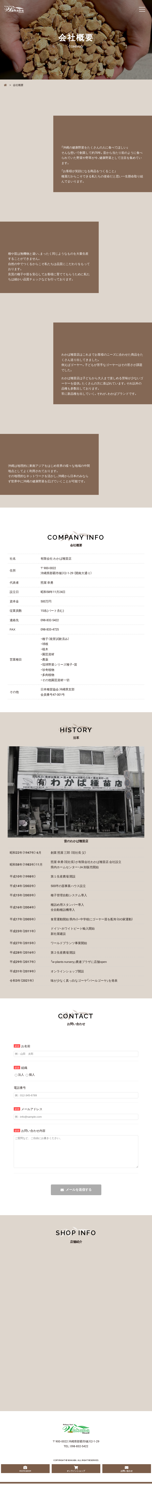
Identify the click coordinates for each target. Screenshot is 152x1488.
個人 (30, 1074)
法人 (19, 1074)
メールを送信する (79, 1195)
